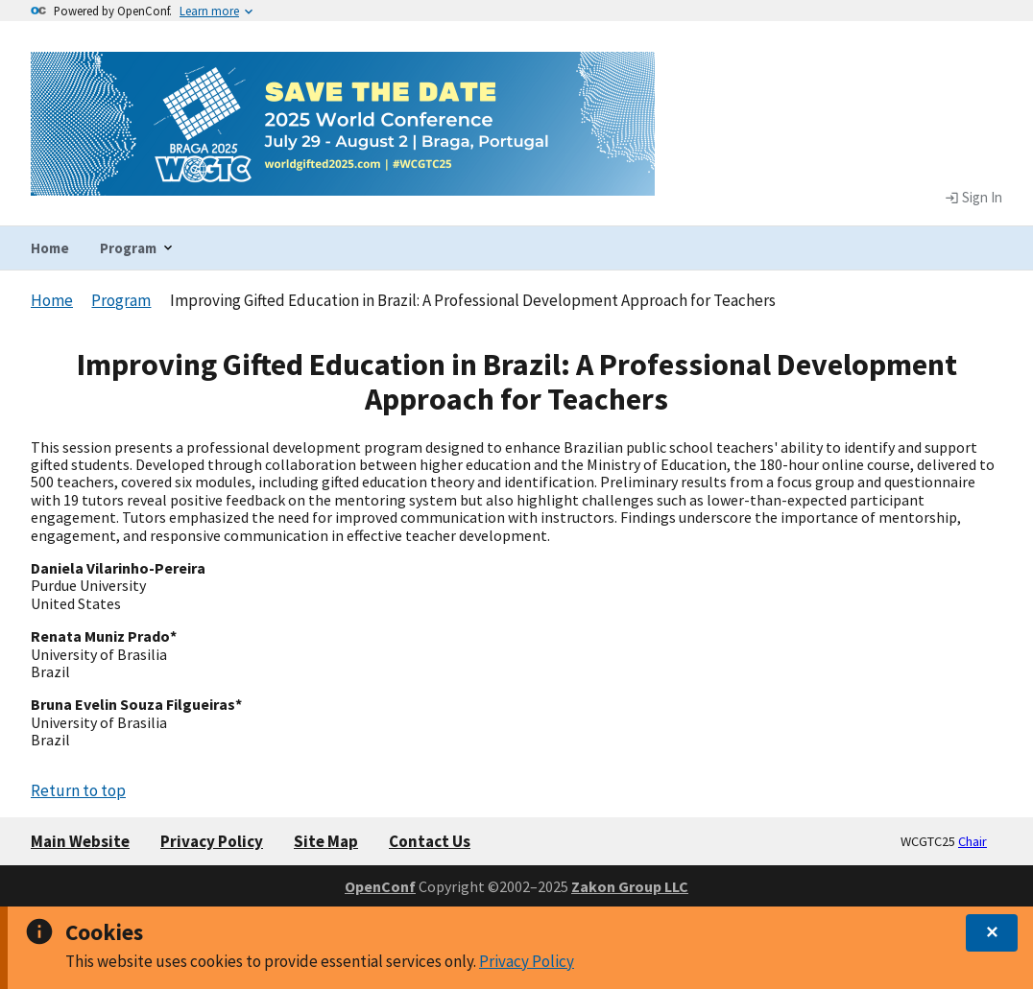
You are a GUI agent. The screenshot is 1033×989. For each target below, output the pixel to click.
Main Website (80, 841)
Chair (972, 841)
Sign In (973, 197)
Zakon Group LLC (629, 886)
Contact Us (429, 841)
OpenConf (380, 886)
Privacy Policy (526, 961)
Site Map (326, 841)
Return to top (78, 790)
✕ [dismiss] (991, 932)
